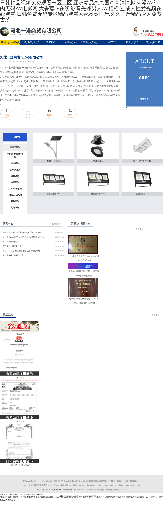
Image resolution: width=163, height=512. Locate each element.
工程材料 (50, 42)
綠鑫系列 (15, 176)
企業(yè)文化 (71, 42)
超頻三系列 (15, 147)
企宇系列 (15, 182)
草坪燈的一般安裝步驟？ (13, 246)
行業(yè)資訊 (132, 42)
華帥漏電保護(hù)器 (15, 155)
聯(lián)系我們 (153, 42)
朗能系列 (15, 208)
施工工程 (112, 42)
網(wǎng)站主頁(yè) (10, 42)
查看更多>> (57, 224)
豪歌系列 (15, 201)
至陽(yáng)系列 (15, 195)
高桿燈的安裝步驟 (10, 242)
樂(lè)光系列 (15, 170)
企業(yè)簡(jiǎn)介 (31, 42)
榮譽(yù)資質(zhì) (91, 42)
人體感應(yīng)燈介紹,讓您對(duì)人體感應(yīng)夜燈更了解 (23, 237)
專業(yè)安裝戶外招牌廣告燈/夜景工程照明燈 (21, 251)
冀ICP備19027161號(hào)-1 (62, 489)
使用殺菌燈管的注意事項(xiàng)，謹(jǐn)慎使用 (22, 232)
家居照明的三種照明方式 (13, 255)
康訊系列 (15, 163)
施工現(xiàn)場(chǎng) (20, 465)
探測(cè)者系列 (15, 189)
